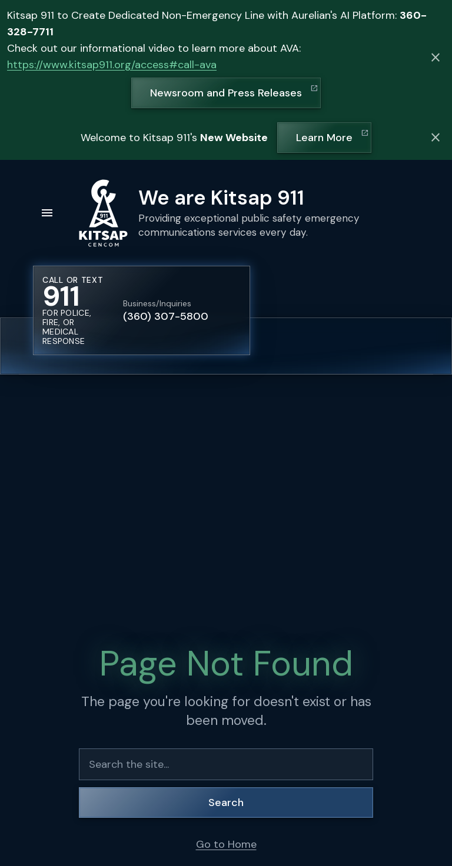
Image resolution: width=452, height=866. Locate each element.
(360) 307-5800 (165, 316)
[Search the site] (226, 764)
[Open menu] (47, 213)
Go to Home (226, 844)
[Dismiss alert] (435, 57)
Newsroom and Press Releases (226, 93)
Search (226, 802)
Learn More (324, 138)
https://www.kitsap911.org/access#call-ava (112, 65)
